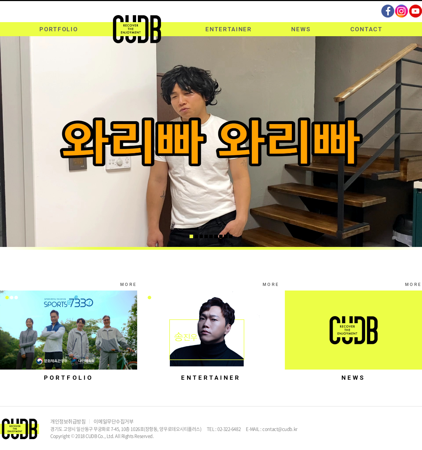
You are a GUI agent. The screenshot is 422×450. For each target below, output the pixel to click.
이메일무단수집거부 (113, 421)
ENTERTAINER (228, 29)
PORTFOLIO (58, 29)
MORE (128, 284)
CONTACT (366, 29)
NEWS (301, 29)
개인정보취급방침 (67, 421)
